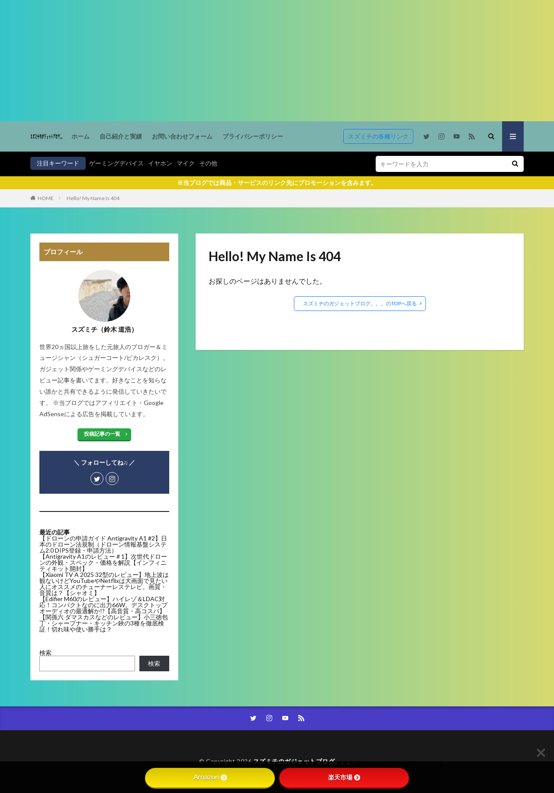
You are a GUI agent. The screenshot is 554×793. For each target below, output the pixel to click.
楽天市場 (344, 777)
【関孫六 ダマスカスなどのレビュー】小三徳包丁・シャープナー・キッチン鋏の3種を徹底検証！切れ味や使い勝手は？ (103, 623)
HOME (46, 198)
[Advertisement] (259, 60)
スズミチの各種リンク (378, 136)
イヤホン (160, 163)
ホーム (80, 136)
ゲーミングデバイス (116, 163)
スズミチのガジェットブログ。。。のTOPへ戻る (360, 303)
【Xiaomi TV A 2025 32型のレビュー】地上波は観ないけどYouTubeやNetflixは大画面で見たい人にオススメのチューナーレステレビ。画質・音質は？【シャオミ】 (104, 583)
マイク (186, 163)
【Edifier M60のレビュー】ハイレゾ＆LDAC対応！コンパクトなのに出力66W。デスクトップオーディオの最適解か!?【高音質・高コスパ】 (103, 605)
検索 (45, 652)
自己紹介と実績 (121, 136)
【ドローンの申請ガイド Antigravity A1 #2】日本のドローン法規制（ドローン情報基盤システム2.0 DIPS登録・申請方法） (103, 544)
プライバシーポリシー (252, 136)
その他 (208, 163)
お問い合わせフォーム (182, 136)
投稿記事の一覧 (102, 433)
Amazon (210, 777)
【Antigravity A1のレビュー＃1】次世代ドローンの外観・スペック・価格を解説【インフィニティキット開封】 (103, 562)
